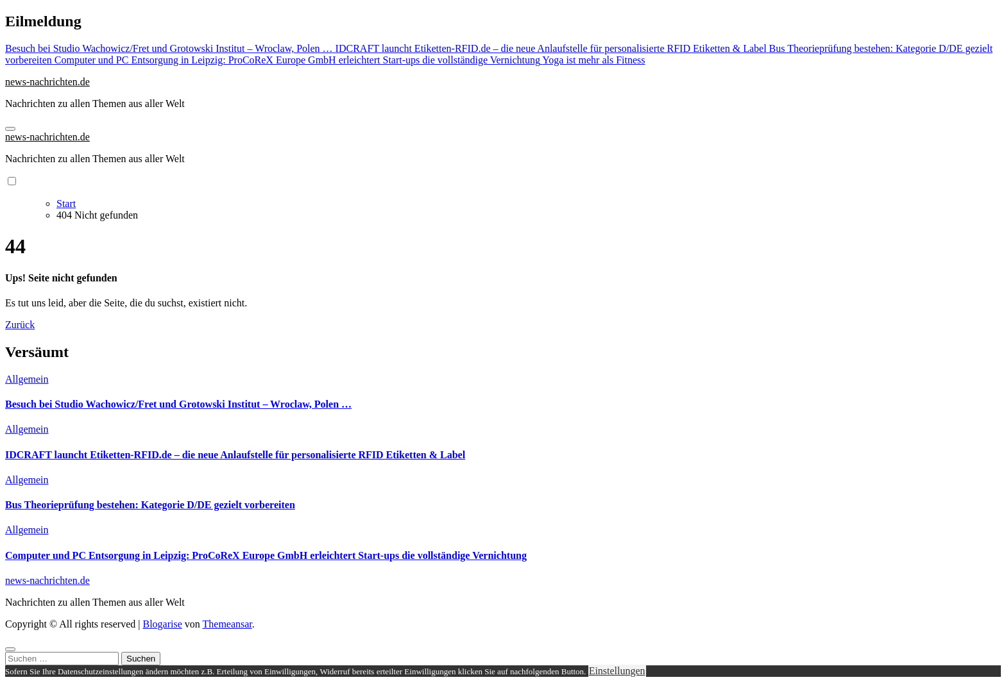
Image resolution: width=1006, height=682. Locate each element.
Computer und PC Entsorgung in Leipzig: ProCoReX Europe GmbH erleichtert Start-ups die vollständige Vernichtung (266, 555)
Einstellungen (617, 670)
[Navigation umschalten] (10, 129)
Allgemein (27, 379)
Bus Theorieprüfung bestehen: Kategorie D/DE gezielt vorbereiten (150, 504)
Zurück (20, 324)
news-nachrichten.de (47, 81)
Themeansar (227, 624)
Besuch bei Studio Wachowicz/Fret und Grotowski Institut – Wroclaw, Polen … (178, 404)
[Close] (10, 649)
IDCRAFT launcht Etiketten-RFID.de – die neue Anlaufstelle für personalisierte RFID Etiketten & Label (235, 454)
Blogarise (162, 624)
